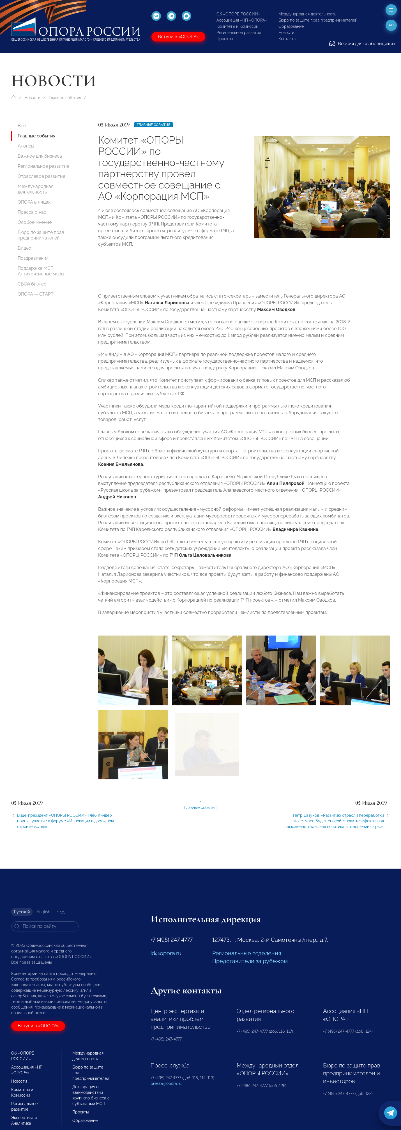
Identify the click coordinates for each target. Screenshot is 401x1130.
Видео (24, 248)
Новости (286, 32)
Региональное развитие (238, 32)
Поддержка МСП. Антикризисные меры (41, 271)
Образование (291, 26)
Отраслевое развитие (41, 176)
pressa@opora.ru (166, 1083)
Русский (22, 912)
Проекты (224, 38)
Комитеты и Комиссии (237, 26)
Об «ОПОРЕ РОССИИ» (238, 14)
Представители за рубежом (250, 961)
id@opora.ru (166, 953)
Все (22, 125)
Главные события (65, 97)
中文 (61, 912)
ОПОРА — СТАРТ (36, 294)
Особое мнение (35, 222)
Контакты (287, 38)
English (43, 912)
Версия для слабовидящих (362, 43)
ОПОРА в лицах (34, 202)
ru (391, 25)
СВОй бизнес (32, 284)
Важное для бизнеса (40, 156)
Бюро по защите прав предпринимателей (317, 20)
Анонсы (26, 146)
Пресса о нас (32, 212)
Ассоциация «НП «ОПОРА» (241, 20)
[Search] (45, 926)
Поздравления (33, 258)
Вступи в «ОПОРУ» (178, 36)
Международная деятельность (307, 14)
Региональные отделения (246, 953)
